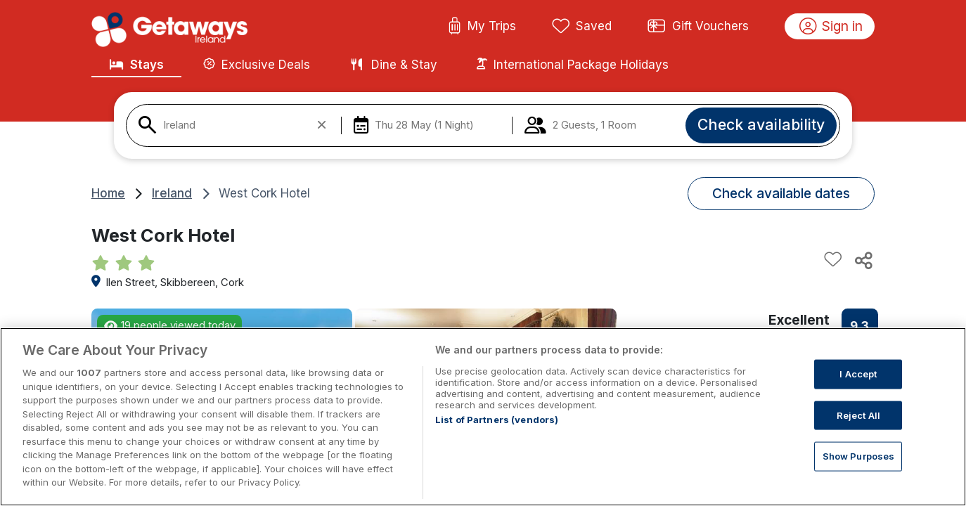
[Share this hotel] (863, 260)
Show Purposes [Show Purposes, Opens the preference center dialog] (859, 470)
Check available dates (781, 193)
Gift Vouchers (698, 27)
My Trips (482, 27)
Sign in (831, 27)
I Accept (858, 388)
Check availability (761, 124)
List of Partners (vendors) (496, 433)
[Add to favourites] (833, 260)
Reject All (858, 428)
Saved (582, 27)
